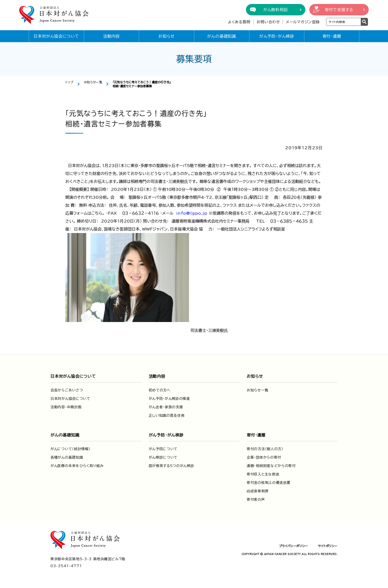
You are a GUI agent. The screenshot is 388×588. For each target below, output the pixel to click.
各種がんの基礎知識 (66, 457)
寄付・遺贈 (331, 36)
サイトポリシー (328, 545)
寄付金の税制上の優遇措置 (268, 482)
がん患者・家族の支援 (166, 407)
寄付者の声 (256, 499)
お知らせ (166, 36)
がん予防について (163, 449)
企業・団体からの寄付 (264, 457)
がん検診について (163, 457)
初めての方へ (159, 390)
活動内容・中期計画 (65, 407)
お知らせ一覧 (93, 82)
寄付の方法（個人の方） (265, 449)
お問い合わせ (268, 22)
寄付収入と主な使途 (263, 474)
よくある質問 (239, 22)
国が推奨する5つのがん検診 (171, 466)
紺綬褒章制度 (257, 491)
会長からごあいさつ (66, 390)
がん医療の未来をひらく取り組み (77, 466)
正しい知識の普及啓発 (167, 415)
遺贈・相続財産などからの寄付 (271, 466)
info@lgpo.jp (191, 213)
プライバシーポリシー (293, 545)
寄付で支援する (339, 10)
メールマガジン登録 (303, 22)
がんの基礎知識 (221, 36)
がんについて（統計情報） (70, 449)
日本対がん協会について (56, 36)
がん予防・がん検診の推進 (169, 398)
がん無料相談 (275, 10)
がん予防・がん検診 (276, 36)
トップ (69, 82)
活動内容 (111, 36)
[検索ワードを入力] (343, 22)
